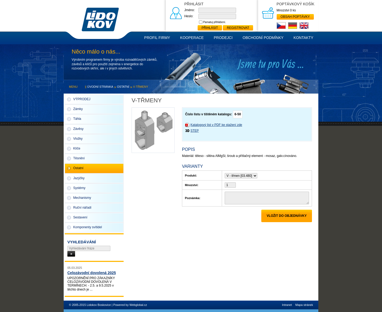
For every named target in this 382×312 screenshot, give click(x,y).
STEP (194, 131)
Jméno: (189, 10)
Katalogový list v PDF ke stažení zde (216, 125)
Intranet (287, 304)
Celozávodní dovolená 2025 (91, 273)
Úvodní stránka (100, 86)
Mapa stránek (304, 304)
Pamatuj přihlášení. (214, 22)
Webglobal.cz (138, 304)
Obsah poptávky (295, 17)
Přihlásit (210, 28)
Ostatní (123, 86)
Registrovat (238, 28)
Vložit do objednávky (287, 216)
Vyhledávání (81, 242)
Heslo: (188, 16)
